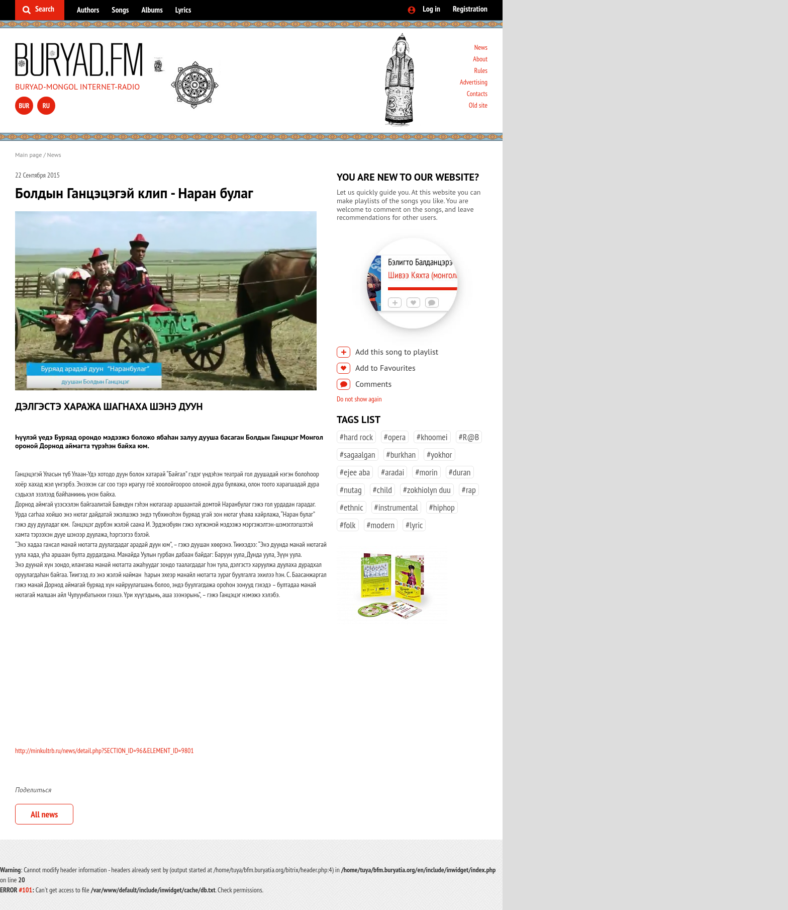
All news (44, 814)
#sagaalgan (357, 454)
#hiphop (442, 507)
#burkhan (401, 454)
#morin (426, 472)
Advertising (473, 82)
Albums (151, 10)
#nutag (351, 489)
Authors (88, 10)
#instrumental (396, 507)
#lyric (414, 525)
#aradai (392, 472)
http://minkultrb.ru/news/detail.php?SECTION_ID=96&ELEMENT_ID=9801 (104, 750)
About (480, 58)
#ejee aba (355, 472)
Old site (478, 105)
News (480, 47)
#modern (381, 525)
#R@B (469, 437)
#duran (460, 472)
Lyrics (183, 10)
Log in (431, 9)
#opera (395, 437)
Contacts (477, 93)
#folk (348, 525)
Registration (470, 9)
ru (46, 105)
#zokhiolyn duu (427, 489)
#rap (469, 489)
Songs (120, 10)
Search (44, 9)
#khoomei (432, 437)
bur (24, 105)
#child (382, 489)
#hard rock (356, 437)
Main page (28, 154)
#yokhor (439, 454)
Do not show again (359, 398)
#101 (25, 889)
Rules (480, 70)
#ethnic (351, 507)
